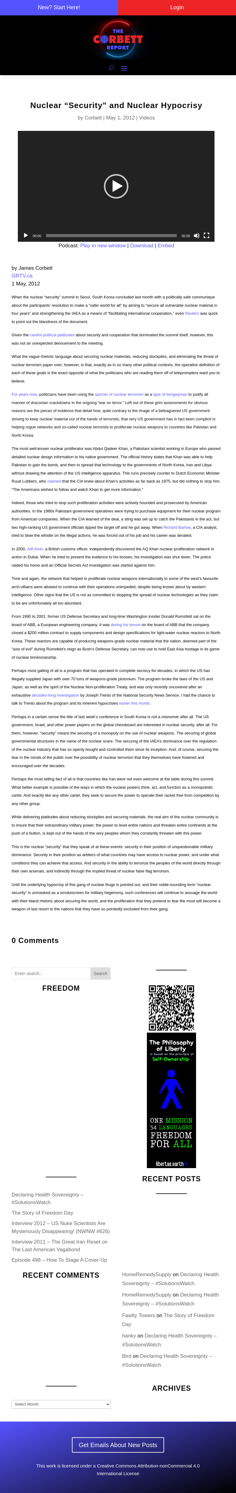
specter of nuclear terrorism (119, 394)
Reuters (192, 313)
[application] (116, 186)
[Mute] (197, 236)
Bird (126, 1356)
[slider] (111, 235)
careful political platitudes (52, 335)
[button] (116, 186)
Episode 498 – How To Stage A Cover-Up (59, 1260)
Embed (166, 246)
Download (141, 246)
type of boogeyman (170, 394)
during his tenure (126, 624)
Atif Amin (35, 549)
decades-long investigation (55, 695)
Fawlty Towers (138, 1315)
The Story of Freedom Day (42, 1213)
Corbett (93, 118)
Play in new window (103, 246)
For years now (24, 394)
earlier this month (134, 703)
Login (177, 7)
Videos (147, 118)
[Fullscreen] (206, 236)
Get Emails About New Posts (118, 1445)
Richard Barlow (177, 527)
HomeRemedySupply (146, 1274)
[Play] (26, 236)
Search (100, 973)
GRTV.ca (22, 276)
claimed (54, 481)
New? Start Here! (59, 7)
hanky (129, 1336)
